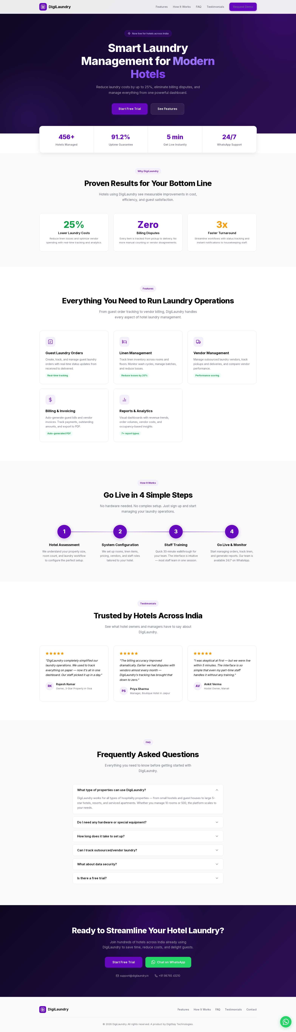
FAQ (198, 6)
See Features (167, 109)
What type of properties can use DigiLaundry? (148, 790)
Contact (251, 1009)
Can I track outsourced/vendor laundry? (148, 850)
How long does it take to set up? (148, 836)
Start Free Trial (130, 109)
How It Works (182, 6)
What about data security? (148, 864)
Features (162, 6)
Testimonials (215, 6)
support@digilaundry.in (132, 975)
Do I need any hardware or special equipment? (148, 822)
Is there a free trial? (148, 878)
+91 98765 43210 (167, 975)
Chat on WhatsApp (168, 962)
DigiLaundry (55, 7)
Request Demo (243, 6)
